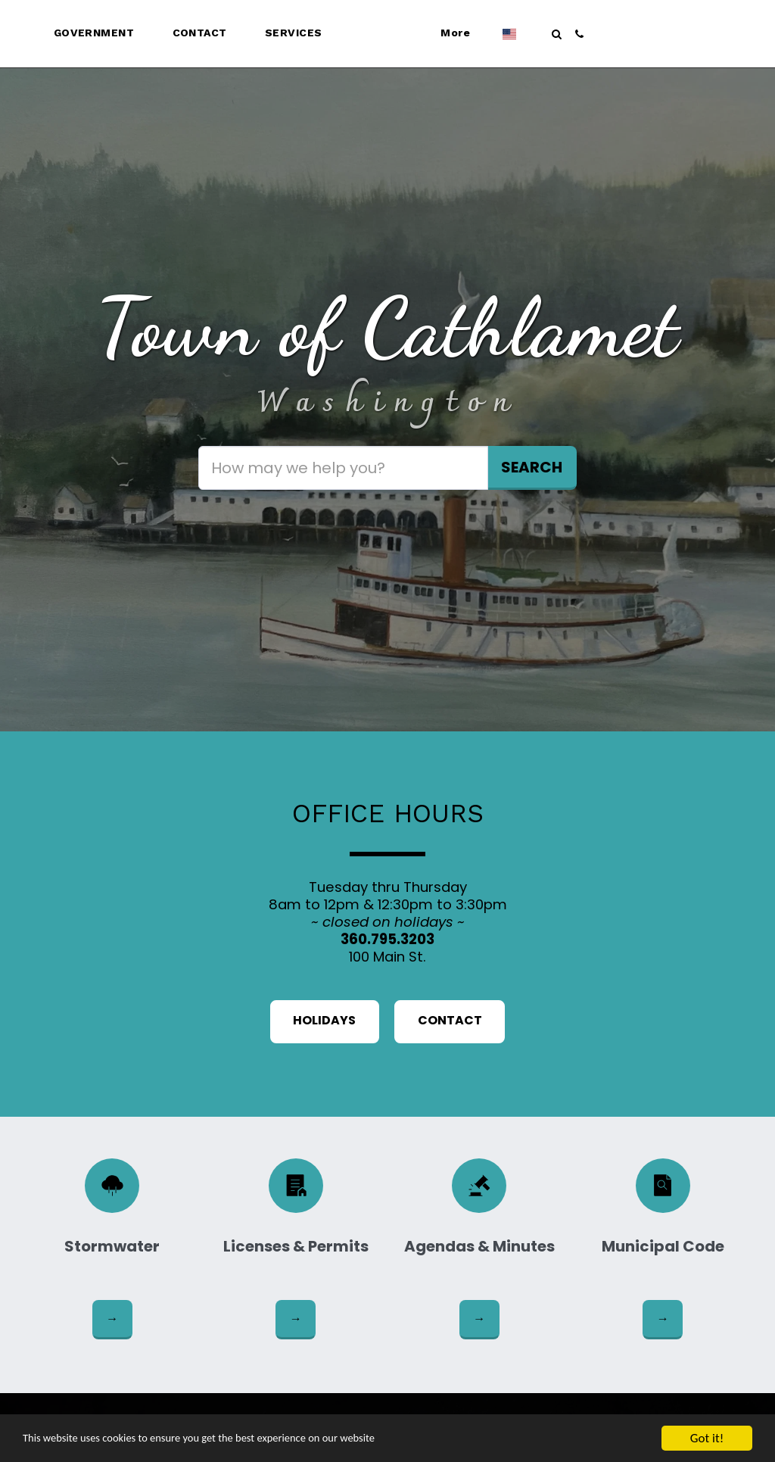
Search (531, 467)
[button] (70, 34)
